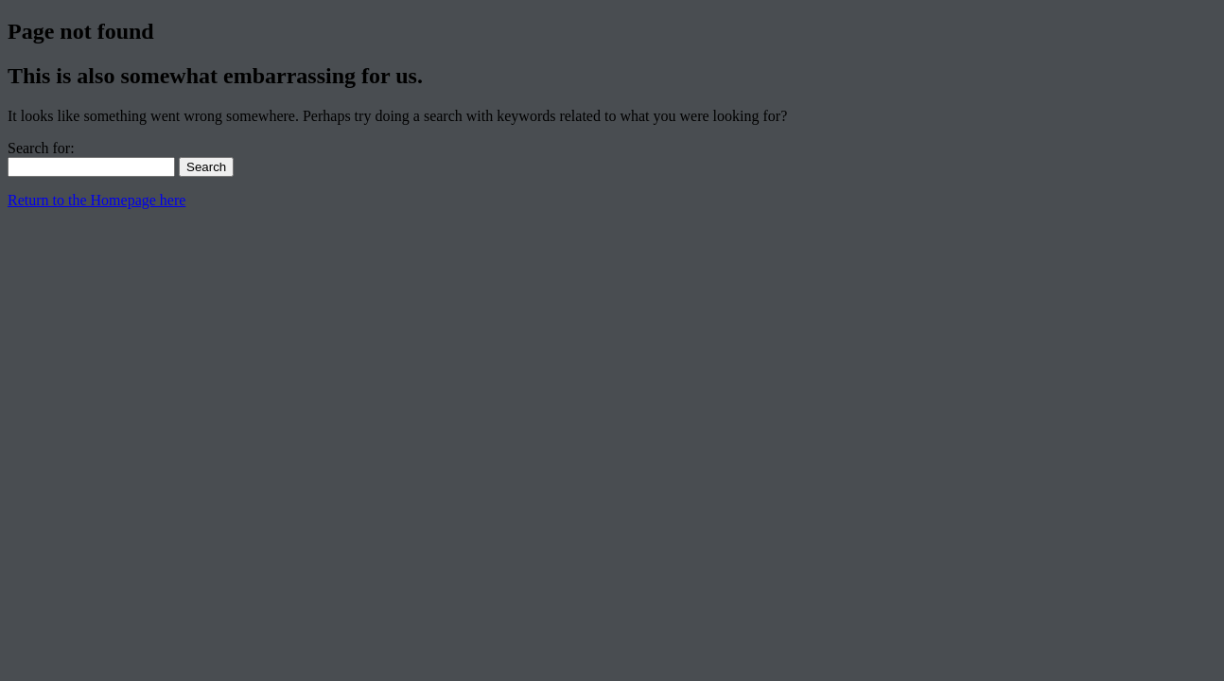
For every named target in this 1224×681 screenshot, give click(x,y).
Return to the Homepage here (96, 200)
